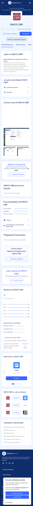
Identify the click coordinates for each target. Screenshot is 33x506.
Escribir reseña (16, 280)
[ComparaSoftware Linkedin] (3, 463)
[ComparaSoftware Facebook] (9, 463)
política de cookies (20, 487)
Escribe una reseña (26, 346)
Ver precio (26, 33)
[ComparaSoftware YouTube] (6, 463)
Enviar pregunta (16, 259)
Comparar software (10, 34)
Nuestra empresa (16, 470)
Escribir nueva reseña (24, 29)
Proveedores (16, 475)
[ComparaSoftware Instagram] (13, 463)
